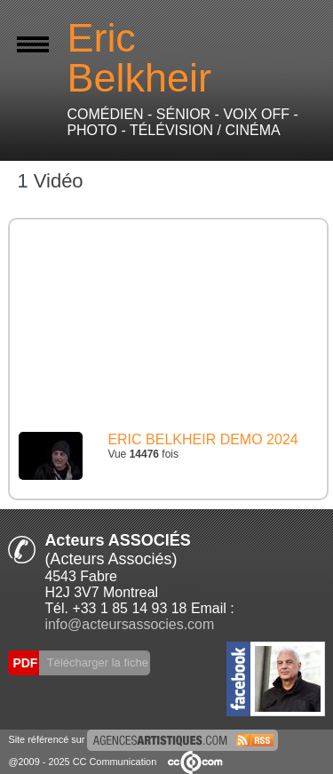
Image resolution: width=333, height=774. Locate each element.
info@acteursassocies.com (129, 624)
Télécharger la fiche (96, 662)
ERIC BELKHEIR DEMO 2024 (202, 439)
